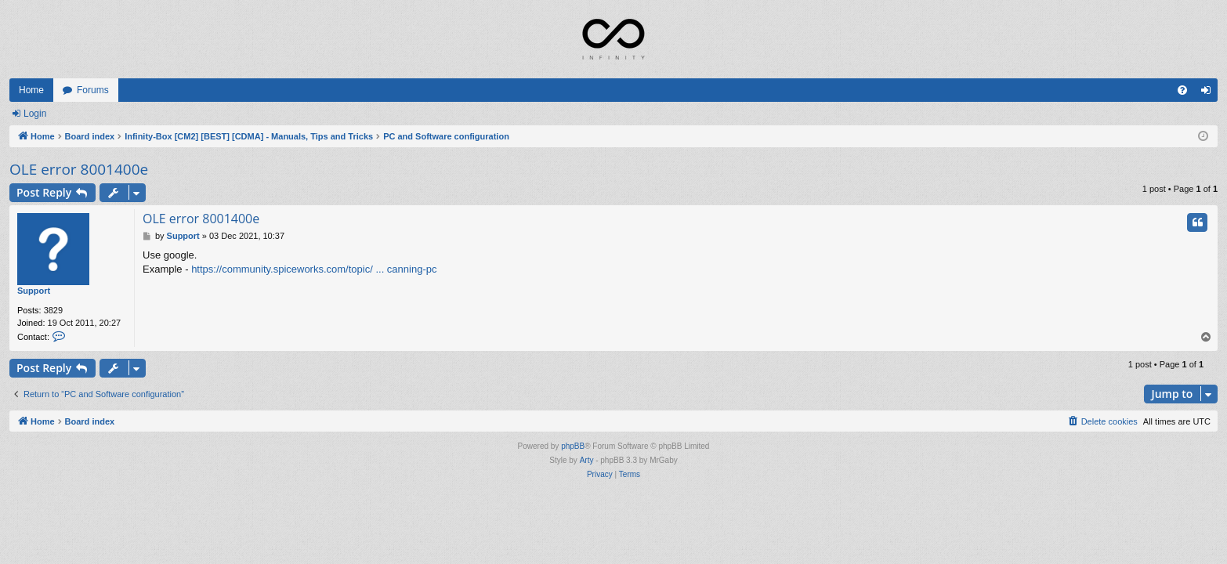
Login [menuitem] (1209, 93)
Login (35, 113)
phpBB (573, 446)
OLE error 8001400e (78, 169)
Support (33, 290)
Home (31, 90)
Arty (587, 460)
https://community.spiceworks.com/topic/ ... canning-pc (313, 269)
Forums (93, 90)
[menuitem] (1182, 90)
